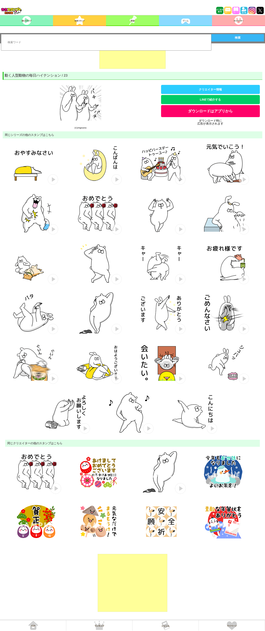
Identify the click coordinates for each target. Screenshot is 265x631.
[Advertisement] (132, 58)
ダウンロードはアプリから (210, 111)
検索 (238, 37)
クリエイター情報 (210, 89)
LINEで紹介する (210, 99)
